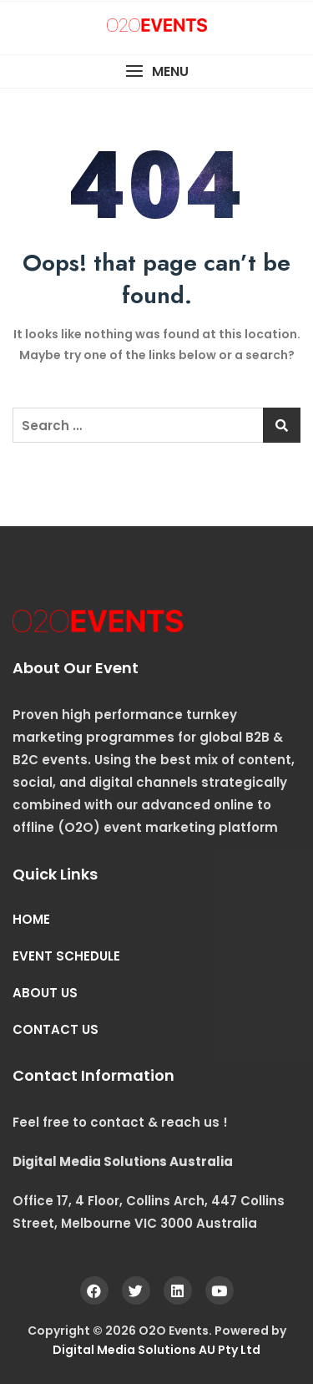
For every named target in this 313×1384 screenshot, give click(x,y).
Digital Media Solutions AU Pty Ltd (156, 1349)
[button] (156, 71)
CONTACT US (55, 1029)
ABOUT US (45, 992)
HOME (31, 919)
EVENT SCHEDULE (66, 956)
